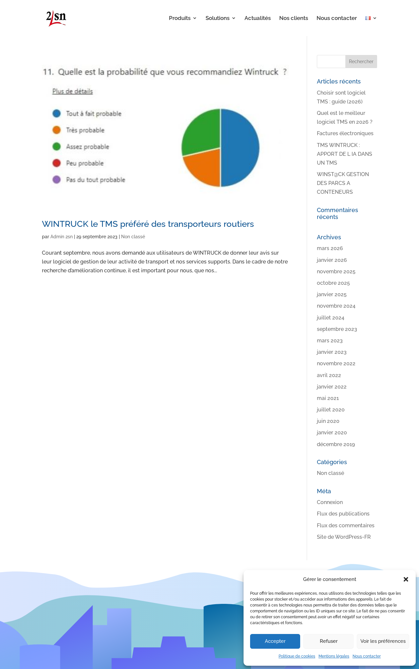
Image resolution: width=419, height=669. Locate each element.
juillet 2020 (331, 410)
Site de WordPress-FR (344, 537)
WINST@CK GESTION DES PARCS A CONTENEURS (343, 183)
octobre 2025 (333, 283)
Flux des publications (343, 514)
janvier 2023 (332, 352)
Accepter (275, 641)
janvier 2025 (332, 294)
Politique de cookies (297, 656)
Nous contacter (367, 656)
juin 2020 (328, 421)
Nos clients (293, 18)
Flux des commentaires (345, 525)
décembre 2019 (336, 444)
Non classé (133, 236)
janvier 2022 (332, 387)
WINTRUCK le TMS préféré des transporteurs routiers (148, 224)
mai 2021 (328, 398)
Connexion (330, 502)
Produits (180, 18)
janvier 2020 (332, 432)
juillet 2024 (330, 318)
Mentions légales (334, 656)
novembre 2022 (336, 363)
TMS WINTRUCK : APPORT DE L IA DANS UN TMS (344, 154)
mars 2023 (330, 340)
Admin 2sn (61, 236)
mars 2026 (330, 248)
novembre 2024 (336, 306)
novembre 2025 (336, 271)
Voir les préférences (383, 641)
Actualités (258, 18)
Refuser (328, 641)
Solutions (217, 18)
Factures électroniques (345, 133)
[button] (406, 579)
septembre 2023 (337, 329)
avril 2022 (329, 375)
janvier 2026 (332, 260)
